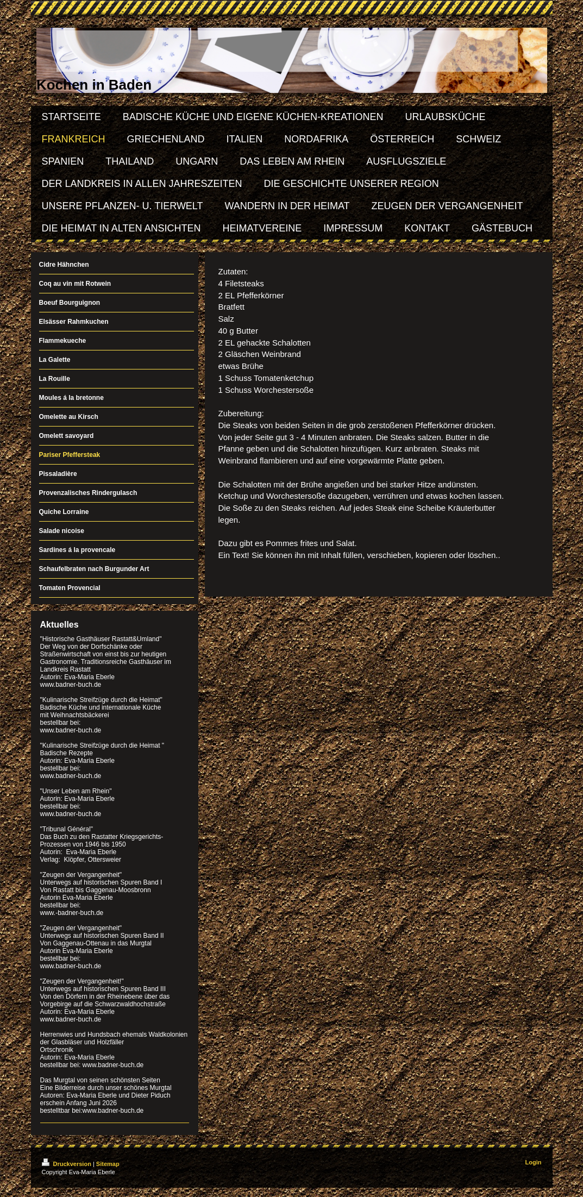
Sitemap (108, 1164)
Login (533, 1162)
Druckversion (67, 1164)
